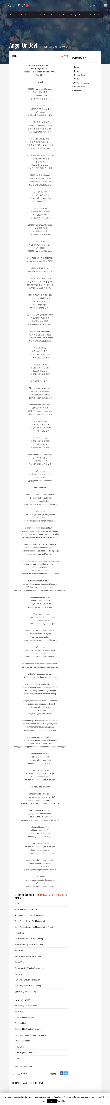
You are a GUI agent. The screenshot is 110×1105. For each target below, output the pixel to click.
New (26, 1067)
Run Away (19, 974)
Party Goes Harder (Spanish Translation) (31, 1035)
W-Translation (79, 87)
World (76, 79)
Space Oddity (20, 1023)
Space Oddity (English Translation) (29, 1029)
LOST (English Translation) (26, 1052)
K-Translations (79, 75)
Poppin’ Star (19, 962)
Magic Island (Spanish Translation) (29, 944)
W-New (77, 83)
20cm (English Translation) (26, 909)
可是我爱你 (19, 1046)
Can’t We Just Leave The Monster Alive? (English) (35, 927)
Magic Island (20, 933)
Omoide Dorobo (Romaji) (24, 1017)
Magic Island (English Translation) (29, 939)
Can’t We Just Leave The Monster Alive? (31, 921)
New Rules (19, 950)
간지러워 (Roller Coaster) (25, 991)
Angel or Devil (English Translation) (29, 915)
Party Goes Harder (22, 1041)
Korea (76, 67)
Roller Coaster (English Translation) (29, 968)
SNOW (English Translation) (26, 1005)
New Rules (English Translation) (28, 956)
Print (64, 55)
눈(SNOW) (19, 1011)
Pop (30, 1067)
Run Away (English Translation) (27, 980)
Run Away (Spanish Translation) (28, 985)
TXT (11, 40)
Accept (52, 1101)
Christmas (78, 91)
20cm (17, 903)
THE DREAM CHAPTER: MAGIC (54, 46)
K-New (76, 71)
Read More (62, 1101)
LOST (17, 1058)
